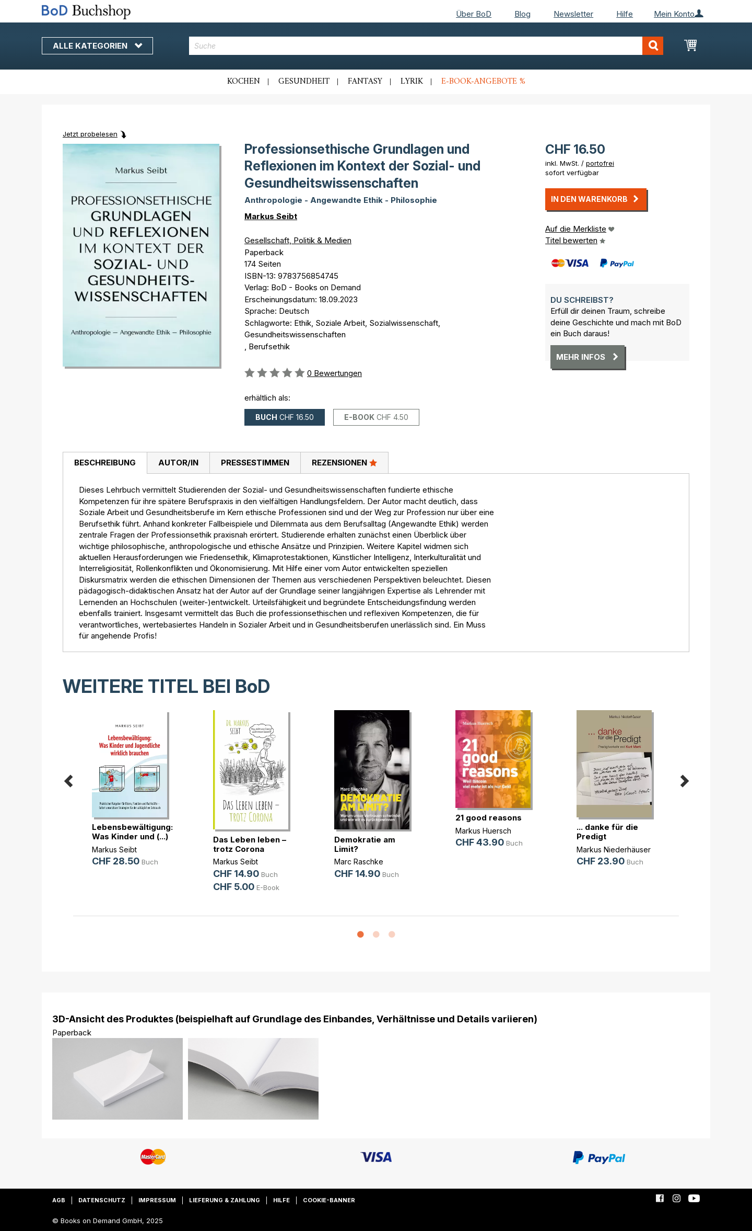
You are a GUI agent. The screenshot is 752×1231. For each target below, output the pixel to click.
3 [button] (391, 935)
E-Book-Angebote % (483, 81)
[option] (133, 796)
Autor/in (178, 463)
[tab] (105, 463)
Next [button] (684, 778)
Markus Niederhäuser (614, 849)
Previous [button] (68, 778)
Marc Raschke (358, 861)
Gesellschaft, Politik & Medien (297, 240)
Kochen (243, 81)
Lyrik (412, 81)
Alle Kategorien (97, 46)
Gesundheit (304, 81)
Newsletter (573, 14)
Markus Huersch (483, 830)
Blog (522, 14)
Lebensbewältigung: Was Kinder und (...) (132, 831)
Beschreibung (105, 463)
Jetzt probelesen (90, 134)
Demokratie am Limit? (364, 844)
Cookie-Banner (329, 1200)
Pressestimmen (255, 463)
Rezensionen (344, 462)
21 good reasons (488, 818)
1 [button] (360, 935)
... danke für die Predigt (607, 831)
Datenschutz (101, 1200)
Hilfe (624, 14)
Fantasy (365, 81)
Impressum (157, 1200)
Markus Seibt (270, 216)
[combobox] (426, 46)
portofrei (600, 163)
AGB (58, 1200)
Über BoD (473, 14)
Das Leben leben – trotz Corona (249, 844)
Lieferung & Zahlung (224, 1200)
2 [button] (376, 935)
